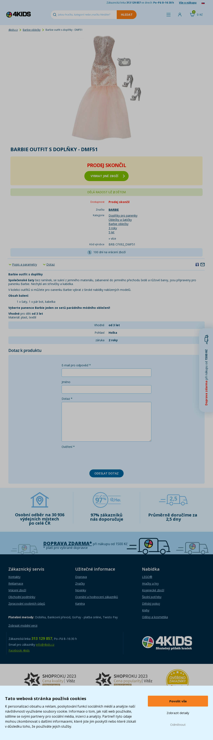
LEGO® (147, 577)
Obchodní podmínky (21, 597)
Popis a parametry (24, 264)
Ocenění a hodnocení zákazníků (96, 597)
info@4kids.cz (45, 645)
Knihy (145, 610)
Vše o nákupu (188, 2)
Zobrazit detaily (178, 713)
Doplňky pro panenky (123, 215)
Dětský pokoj (151, 604)
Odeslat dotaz (106, 473)
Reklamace (15, 583)
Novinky (80, 590)
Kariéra (80, 604)
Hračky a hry (150, 583)
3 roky (113, 228)
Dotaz (50, 264)
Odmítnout (178, 724)
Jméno (66, 382)
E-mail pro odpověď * (76, 365)
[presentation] (93, 458)
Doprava (81, 577)
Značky (80, 583)
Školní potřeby (151, 597)
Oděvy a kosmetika (155, 617)
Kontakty (14, 577)
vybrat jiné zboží (108, 176)
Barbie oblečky (32, 30)
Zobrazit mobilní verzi (22, 626)
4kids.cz (13, 30)
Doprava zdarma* (67, 543)
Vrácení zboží (17, 590)
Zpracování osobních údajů (26, 604)
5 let (111, 232)
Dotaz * (67, 399)
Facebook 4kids (19, 650)
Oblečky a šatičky (120, 220)
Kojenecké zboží (153, 590)
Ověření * (68, 447)
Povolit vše (178, 701)
